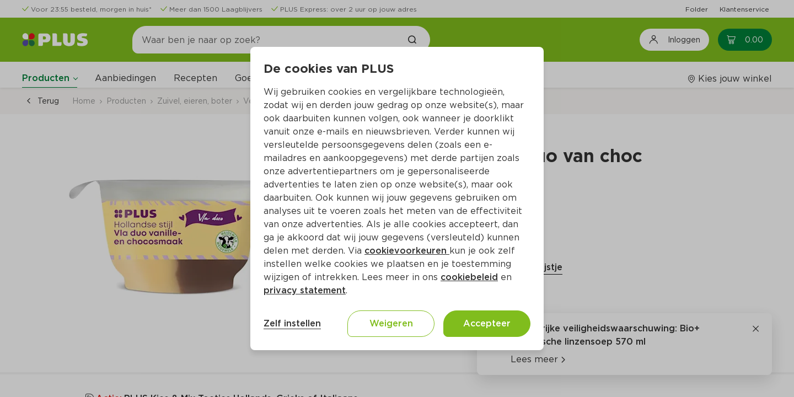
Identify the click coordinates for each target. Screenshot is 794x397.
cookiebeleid (469, 277)
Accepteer (487, 323)
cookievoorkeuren (406, 250)
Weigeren (391, 323)
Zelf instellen (292, 323)
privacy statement (305, 290)
